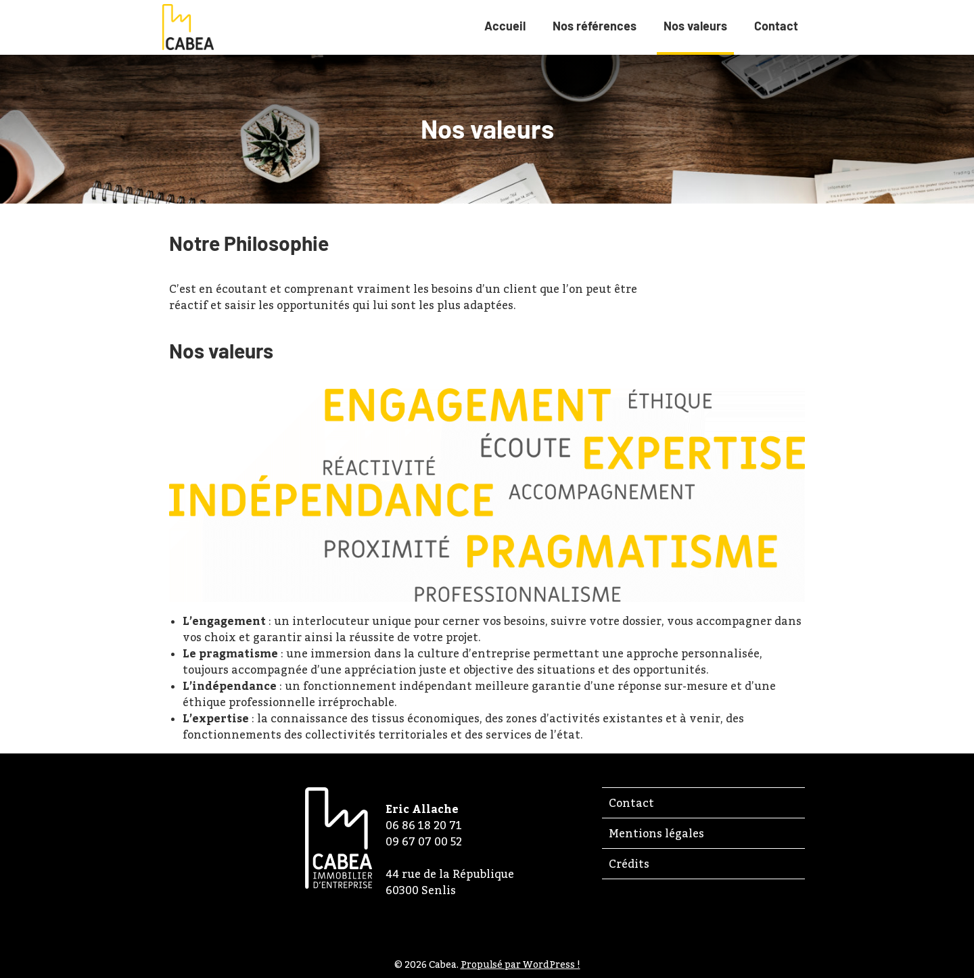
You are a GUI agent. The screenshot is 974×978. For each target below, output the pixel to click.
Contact (776, 25)
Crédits (629, 863)
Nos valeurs (695, 34)
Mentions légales (656, 833)
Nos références (594, 25)
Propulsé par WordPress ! (520, 964)
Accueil (505, 25)
